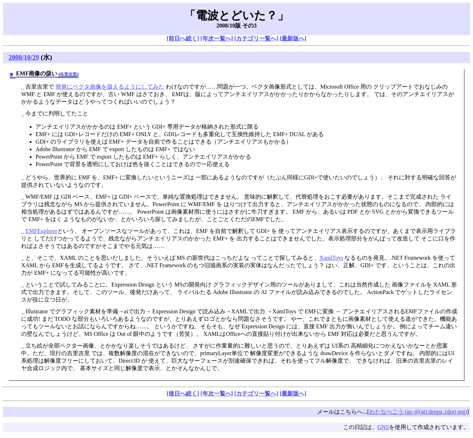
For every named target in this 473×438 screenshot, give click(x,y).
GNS (383, 427)
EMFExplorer (41, 231)
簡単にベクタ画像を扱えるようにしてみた (109, 87)
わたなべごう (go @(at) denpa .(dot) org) (418, 412)
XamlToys (331, 258)
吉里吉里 (68, 74)
